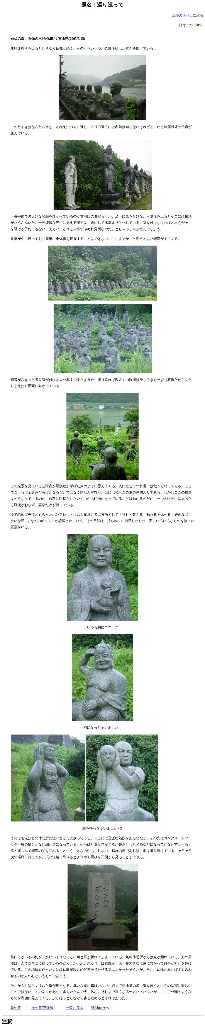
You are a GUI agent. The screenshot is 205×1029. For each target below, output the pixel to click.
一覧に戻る (74, 1008)
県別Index (98, 1008)
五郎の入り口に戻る (187, 15)
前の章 (15, 1008)
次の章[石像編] (43, 1008)
